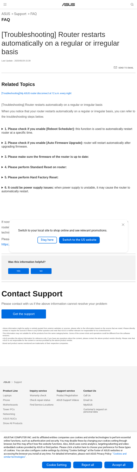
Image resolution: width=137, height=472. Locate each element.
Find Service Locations (42, 405)
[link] (68, 4)
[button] (5, 4)
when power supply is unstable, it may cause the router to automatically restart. (65, 189)
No (41, 271)
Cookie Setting (57, 465)
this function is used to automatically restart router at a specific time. (66, 130)
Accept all (119, 465)
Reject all (88, 465)
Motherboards (10, 405)
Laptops (7, 395)
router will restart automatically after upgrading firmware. (66, 144)
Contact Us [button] (89, 391)
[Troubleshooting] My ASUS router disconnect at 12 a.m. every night (36, 93)
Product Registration (67, 395)
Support (20, 14)
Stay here (47, 240)
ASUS (5, 14)
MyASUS (88, 405)
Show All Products (12, 423)
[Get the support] (23, 314)
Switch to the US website (79, 240)
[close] (123, 224)
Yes (18, 271)
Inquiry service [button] (38, 391)
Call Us (87, 395)
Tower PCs (9, 409)
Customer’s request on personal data (95, 410)
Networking (9, 414)
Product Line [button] (10, 391)
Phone (6, 400)
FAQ (33, 14)
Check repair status (40, 400)
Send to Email (125, 68)
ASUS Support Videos (68, 400)
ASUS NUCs (10, 418)
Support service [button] (66, 391)
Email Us (88, 400)
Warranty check (38, 395)
